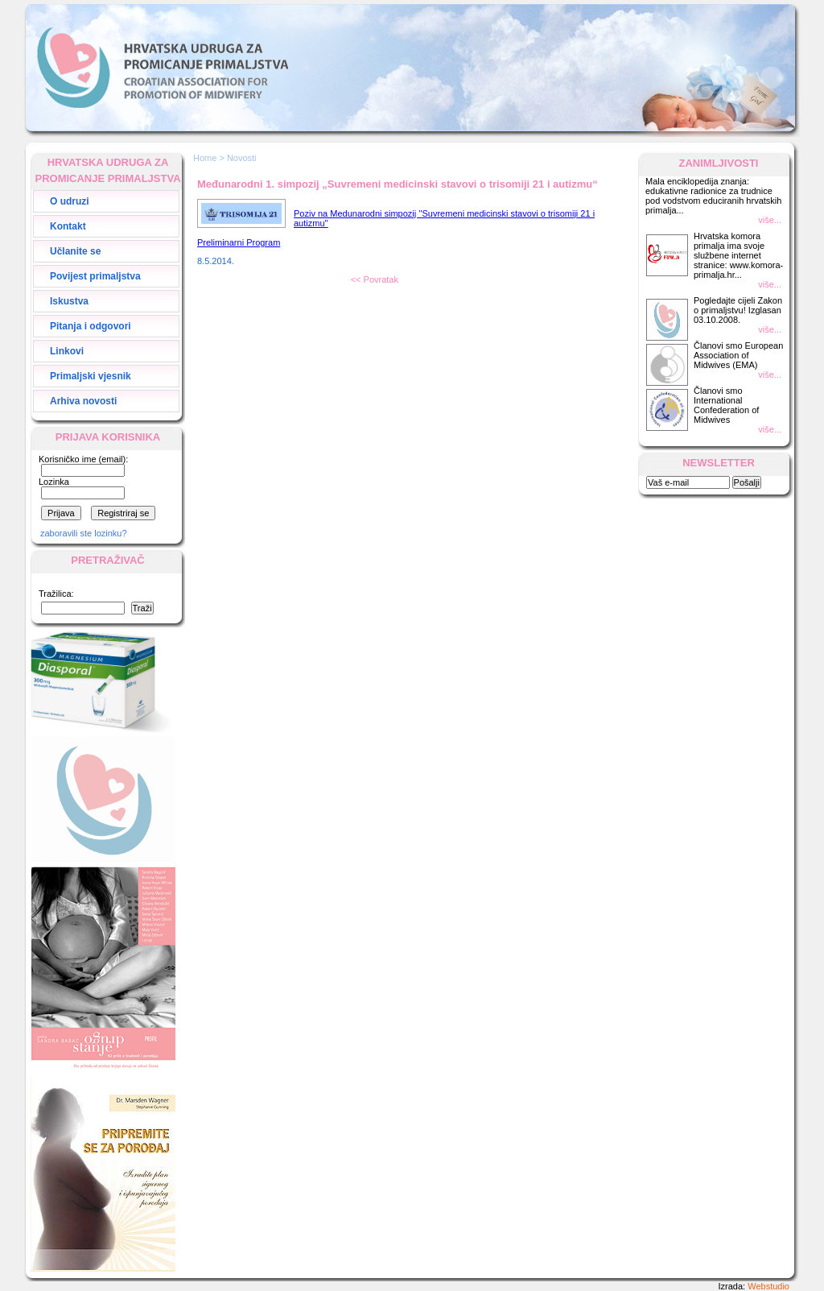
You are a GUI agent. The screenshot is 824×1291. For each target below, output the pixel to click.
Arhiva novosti (83, 401)
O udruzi (69, 201)
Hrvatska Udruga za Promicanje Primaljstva (162, 67)
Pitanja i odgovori (90, 326)
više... (769, 220)
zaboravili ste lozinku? (83, 533)
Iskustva (69, 301)
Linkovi (67, 351)
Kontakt (68, 226)
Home (204, 158)
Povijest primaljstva (95, 276)
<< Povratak (374, 279)
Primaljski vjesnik (90, 376)
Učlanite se (75, 251)
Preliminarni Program (238, 242)
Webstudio (768, 1286)
